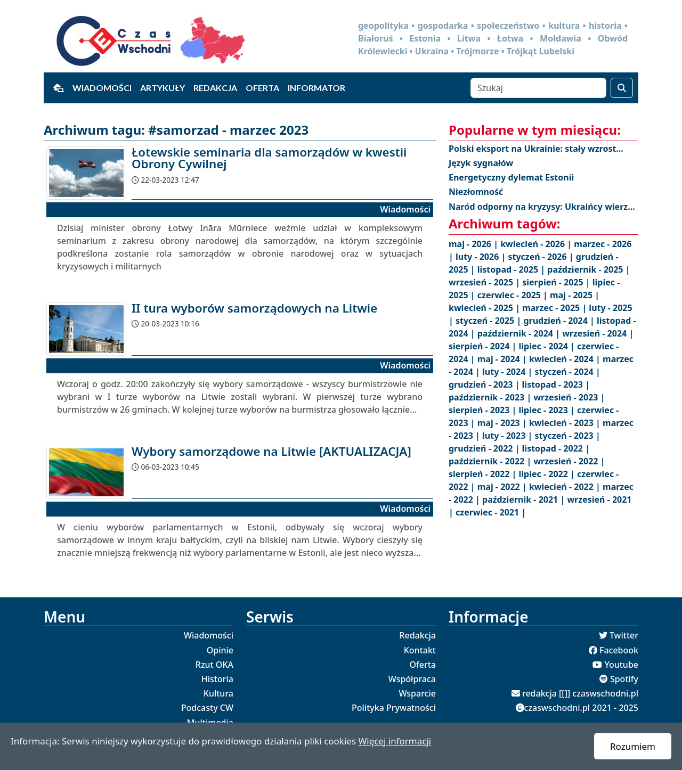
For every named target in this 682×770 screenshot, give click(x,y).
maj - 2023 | (503, 423)
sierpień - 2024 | (484, 346)
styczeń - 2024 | (567, 372)
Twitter (624, 635)
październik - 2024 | (519, 333)
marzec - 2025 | (555, 308)
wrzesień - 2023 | (569, 397)
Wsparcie (417, 693)
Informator (316, 88)
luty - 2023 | (508, 435)
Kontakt (420, 650)
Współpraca (412, 679)
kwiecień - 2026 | (537, 244)
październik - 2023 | (491, 397)
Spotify (624, 679)
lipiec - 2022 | (548, 474)
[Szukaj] (538, 88)
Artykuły (162, 88)
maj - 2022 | (503, 487)
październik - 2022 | (491, 461)
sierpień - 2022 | (484, 474)
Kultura (218, 693)
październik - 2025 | (588, 269)
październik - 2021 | (524, 499)
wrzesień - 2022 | (569, 461)
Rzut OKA (214, 664)
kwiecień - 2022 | (566, 487)
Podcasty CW (207, 708)
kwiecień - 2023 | (566, 423)
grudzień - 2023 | (485, 384)
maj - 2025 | (574, 295)
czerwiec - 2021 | (491, 512)
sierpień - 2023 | (484, 410)
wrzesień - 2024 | (598, 333)
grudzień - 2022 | (485, 448)
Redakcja (215, 88)
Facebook (618, 650)
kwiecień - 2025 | (485, 308)
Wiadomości (102, 88)
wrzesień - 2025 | (485, 282)
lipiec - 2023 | (548, 410)
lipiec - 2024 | (548, 346)
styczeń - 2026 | (541, 257)
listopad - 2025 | (512, 269)
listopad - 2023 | (556, 384)
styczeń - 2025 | (489, 320)
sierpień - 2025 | (557, 282)
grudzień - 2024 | (560, 320)
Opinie (220, 650)
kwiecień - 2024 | (566, 359)
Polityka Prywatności (394, 708)
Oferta (262, 88)
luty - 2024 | (508, 372)
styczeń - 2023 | (567, 435)
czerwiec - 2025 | (513, 295)
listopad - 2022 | (556, 448)
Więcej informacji (394, 741)
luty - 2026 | (482, 257)
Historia (217, 679)
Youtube (621, 664)
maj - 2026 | (474, 244)
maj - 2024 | (503, 359)
